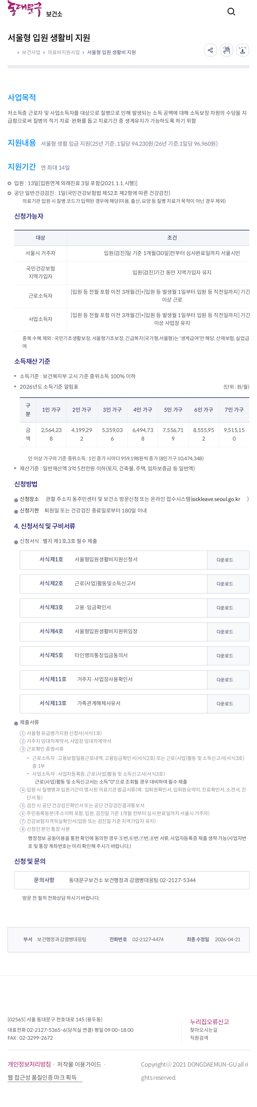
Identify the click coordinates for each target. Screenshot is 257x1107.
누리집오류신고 (209, 1022)
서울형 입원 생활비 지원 (111, 52)
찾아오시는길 (204, 1030)
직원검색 (199, 1038)
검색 (229, 16)
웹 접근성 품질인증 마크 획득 (42, 1077)
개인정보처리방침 (29, 1065)
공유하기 (209, 49)
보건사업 (31, 52)
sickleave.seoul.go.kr (216, 499)
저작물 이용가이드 (79, 1065)
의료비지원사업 (64, 52)
